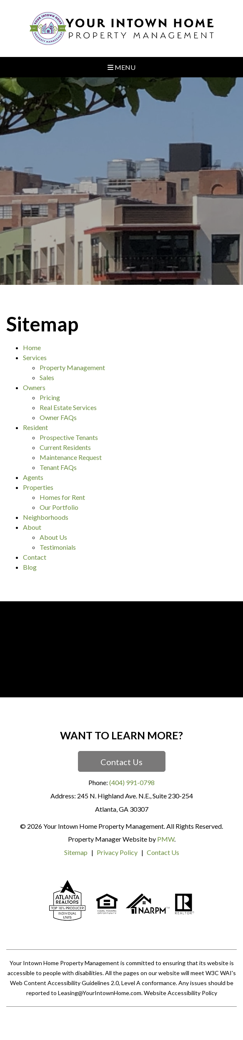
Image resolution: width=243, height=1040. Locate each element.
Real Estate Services (68, 407)
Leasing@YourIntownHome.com (99, 992)
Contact (34, 557)
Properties (38, 487)
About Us (53, 537)
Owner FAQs (58, 417)
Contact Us (121, 762)
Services (35, 357)
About (32, 527)
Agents (33, 477)
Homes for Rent (62, 497)
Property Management (72, 367)
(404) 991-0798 (132, 782)
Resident (35, 427)
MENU (121, 67)
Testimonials (58, 547)
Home (32, 347)
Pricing (50, 397)
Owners (34, 387)
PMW (165, 839)
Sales (47, 377)
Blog (30, 567)
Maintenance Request (71, 457)
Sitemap (76, 852)
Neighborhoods (45, 517)
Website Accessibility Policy (180, 992)
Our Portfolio (59, 507)
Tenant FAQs (58, 467)
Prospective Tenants (69, 437)
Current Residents (65, 447)
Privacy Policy (117, 852)
